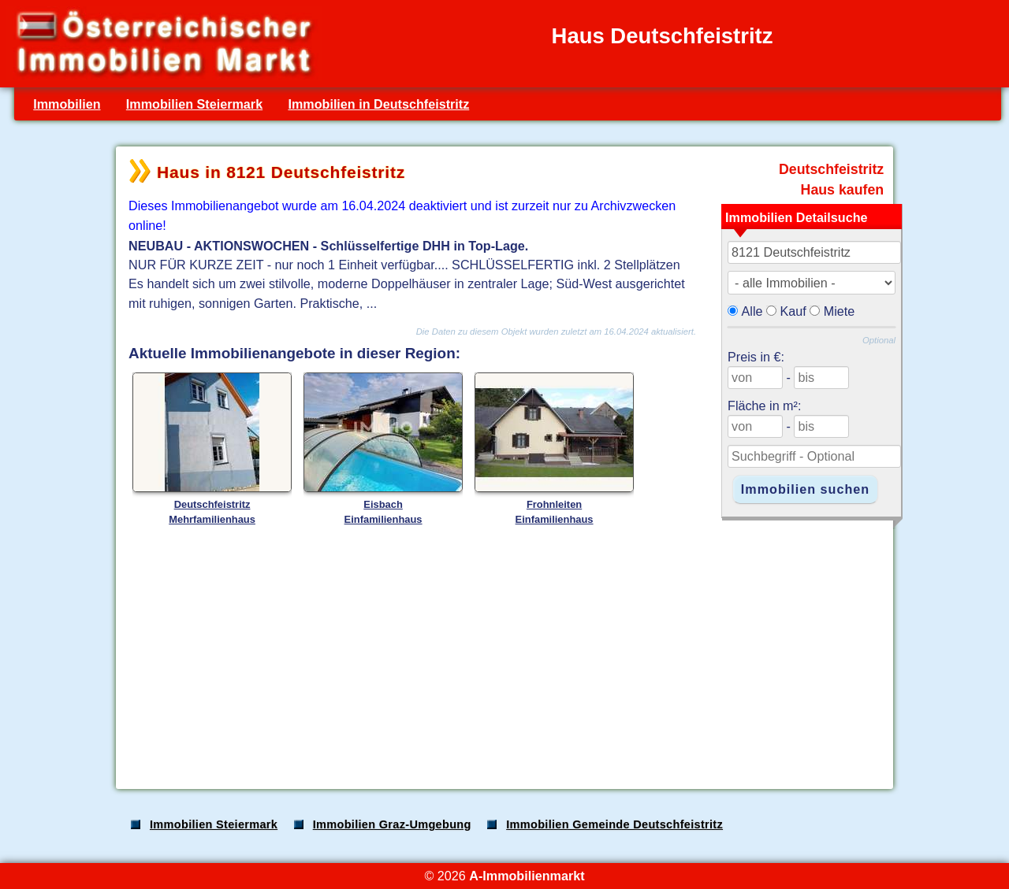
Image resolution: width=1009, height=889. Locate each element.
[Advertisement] (502, 653)
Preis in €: (756, 357)
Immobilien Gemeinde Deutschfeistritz (614, 824)
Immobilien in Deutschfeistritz (378, 104)
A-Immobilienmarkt (526, 876)
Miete (839, 311)
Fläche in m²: (764, 405)
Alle (752, 311)
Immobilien (66, 104)
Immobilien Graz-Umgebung (392, 824)
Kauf (793, 311)
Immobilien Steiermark (194, 104)
